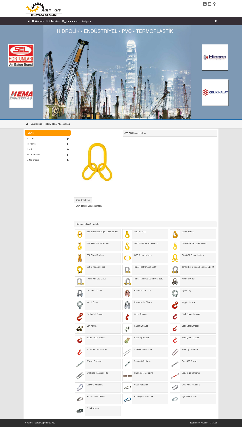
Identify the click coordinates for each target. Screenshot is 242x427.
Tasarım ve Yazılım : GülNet (203, 422)
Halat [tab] (48, 149)
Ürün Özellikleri (83, 200)
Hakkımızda (38, 21)
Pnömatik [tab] (48, 144)
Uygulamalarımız (71, 21)
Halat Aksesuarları (61, 124)
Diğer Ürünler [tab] (48, 160)
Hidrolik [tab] (48, 138)
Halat (47, 124)
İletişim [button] (86, 21)
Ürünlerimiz (36, 124)
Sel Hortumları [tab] (48, 154)
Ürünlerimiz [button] (53, 21)
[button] (47, 138)
